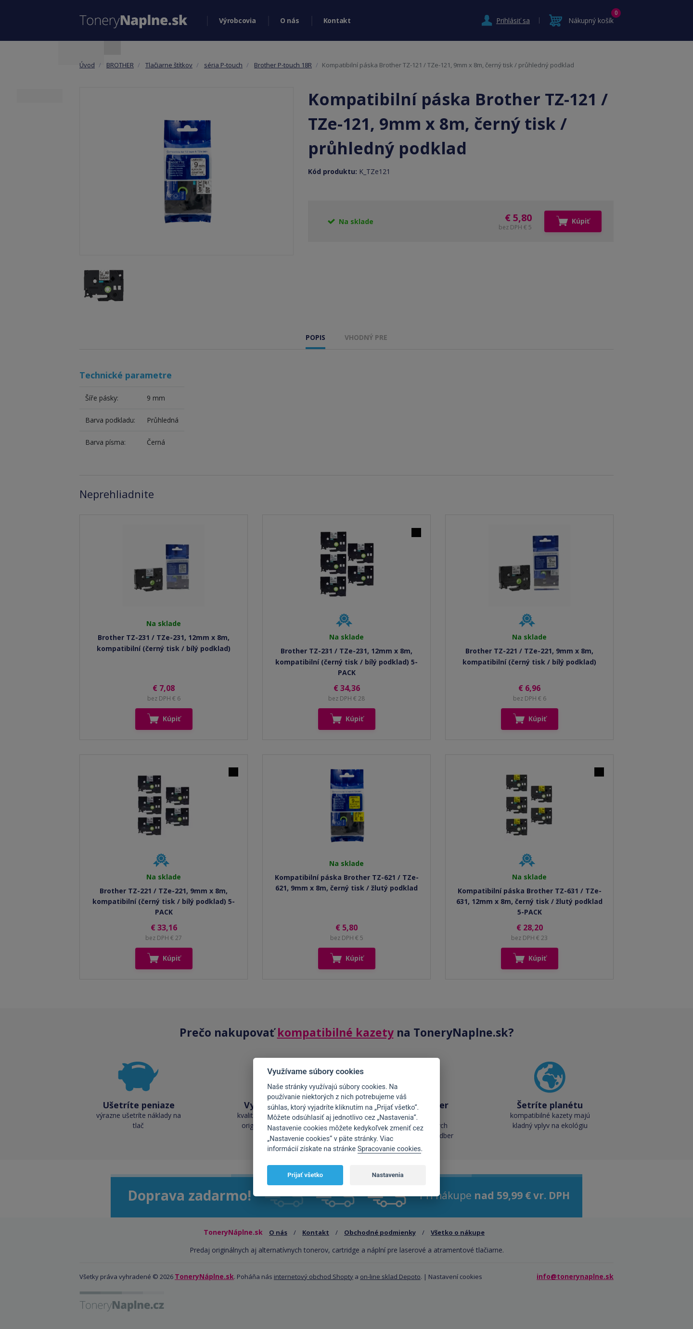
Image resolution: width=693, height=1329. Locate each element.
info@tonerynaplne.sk (575, 1276)
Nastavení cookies (455, 1276)
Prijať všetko (305, 1175)
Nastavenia (388, 1175)
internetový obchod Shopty (313, 1276)
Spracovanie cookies (389, 1149)
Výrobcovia (237, 20)
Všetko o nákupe (458, 1232)
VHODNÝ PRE (366, 337)
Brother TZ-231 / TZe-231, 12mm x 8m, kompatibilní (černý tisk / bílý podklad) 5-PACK (346, 661)
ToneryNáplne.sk (204, 1276)
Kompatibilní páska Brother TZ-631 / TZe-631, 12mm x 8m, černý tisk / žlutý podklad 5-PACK (529, 901)
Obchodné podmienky (380, 1232)
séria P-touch (223, 65)
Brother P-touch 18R (283, 65)
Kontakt (337, 20)
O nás (289, 20)
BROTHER (120, 65)
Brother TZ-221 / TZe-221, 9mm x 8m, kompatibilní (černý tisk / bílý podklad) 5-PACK (163, 901)
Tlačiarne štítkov (168, 65)
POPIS (315, 337)
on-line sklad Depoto (390, 1276)
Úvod (87, 65)
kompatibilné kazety (335, 1032)
